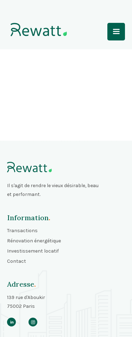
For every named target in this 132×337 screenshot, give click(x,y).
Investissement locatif (33, 251)
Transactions (22, 231)
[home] (37, 29)
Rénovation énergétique (34, 241)
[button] (116, 31)
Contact (16, 261)
